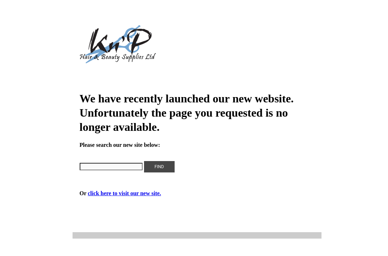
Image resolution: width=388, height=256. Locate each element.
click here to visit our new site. (124, 193)
